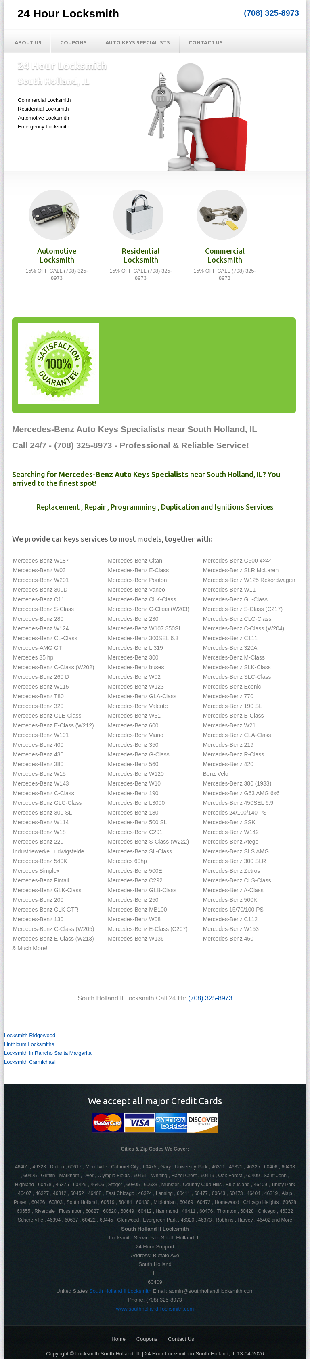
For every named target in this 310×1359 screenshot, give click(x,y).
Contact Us (206, 42)
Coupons (73, 42)
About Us (28, 42)
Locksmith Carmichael (30, 1062)
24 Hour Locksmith (68, 13)
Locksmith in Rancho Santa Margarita (48, 1053)
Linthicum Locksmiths (29, 1044)
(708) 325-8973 (271, 12)
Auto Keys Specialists (137, 42)
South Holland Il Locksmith (120, 1291)
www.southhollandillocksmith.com (155, 1309)
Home (118, 1339)
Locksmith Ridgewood (29, 1035)
